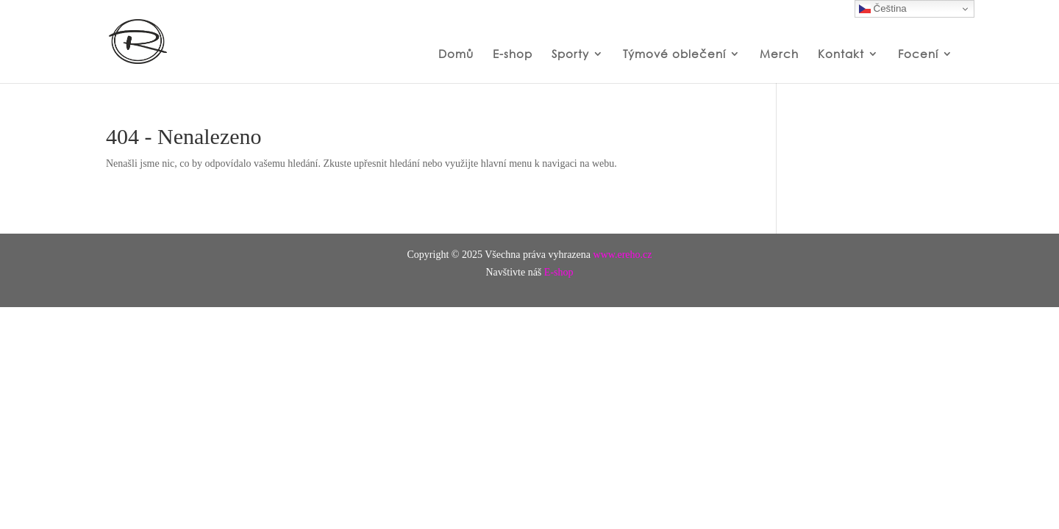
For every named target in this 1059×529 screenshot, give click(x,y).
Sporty (570, 54)
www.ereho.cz (622, 254)
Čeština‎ (883, 9)
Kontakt (841, 54)
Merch (779, 54)
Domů (456, 54)
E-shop (512, 54)
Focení (918, 54)
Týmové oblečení (674, 54)
